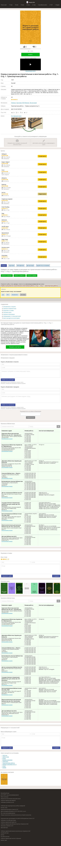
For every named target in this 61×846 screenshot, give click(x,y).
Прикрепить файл (7, 576)
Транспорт (5, 761)
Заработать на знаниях (43, 265)
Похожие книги (7, 312)
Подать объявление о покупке (10, 362)
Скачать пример (31, 275)
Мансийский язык (5, 793)
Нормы (4, 767)
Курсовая (19, 102)
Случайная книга (42, 5)
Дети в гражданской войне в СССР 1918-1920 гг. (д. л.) (13, 811)
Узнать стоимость (20, 275)
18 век (16, 5)
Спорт (4, 766)
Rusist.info (32, 2)
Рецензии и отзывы (8, 310)
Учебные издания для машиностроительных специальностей (15, 831)
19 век (22, 5)
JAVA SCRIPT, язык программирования (10, 795)
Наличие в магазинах (9, 314)
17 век (10, 5)
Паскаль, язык (4, 807)
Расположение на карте (7, 438)
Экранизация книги (30, 65)
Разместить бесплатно (8, 405)
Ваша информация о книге (8, 731)
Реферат (13, 102)
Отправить (56, 576)
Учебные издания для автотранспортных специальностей (14, 824)
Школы (2, 834)
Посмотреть (42, 156)
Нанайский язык (5, 833)
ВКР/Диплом (25, 102)
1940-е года (5, 757)
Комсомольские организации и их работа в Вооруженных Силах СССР (17, 818)
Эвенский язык (4, 827)
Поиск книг (4, 5)
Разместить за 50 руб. (8, 379)
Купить (30, 54)
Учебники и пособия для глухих (8, 820)
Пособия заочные (5, 836)
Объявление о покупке (9, 306)
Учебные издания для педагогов (8, 822)
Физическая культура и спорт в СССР (9, 809)
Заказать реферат (7, 275)
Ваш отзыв (4, 557)
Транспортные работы (8, 763)
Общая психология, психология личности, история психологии (16, 815)
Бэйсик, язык (4, 840)
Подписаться (30, 417)
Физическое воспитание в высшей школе (10, 798)
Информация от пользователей (12, 316)
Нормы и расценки (7, 760)
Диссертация (33, 102)
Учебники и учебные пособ (7, 802)
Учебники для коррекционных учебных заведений (13, 805)
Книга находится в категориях (11, 318)
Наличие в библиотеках (9, 308)
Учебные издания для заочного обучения (11, 838)
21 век (34, 5)
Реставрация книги (16, 116)
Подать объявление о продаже (10, 387)
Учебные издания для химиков (8, 800)
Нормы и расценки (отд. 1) (9, 764)
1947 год (4, 755)
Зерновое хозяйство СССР (7, 825)
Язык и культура (4, 796)
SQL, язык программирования (8, 813)
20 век (28, 5)
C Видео (57, 5)
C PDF (51, 5)
